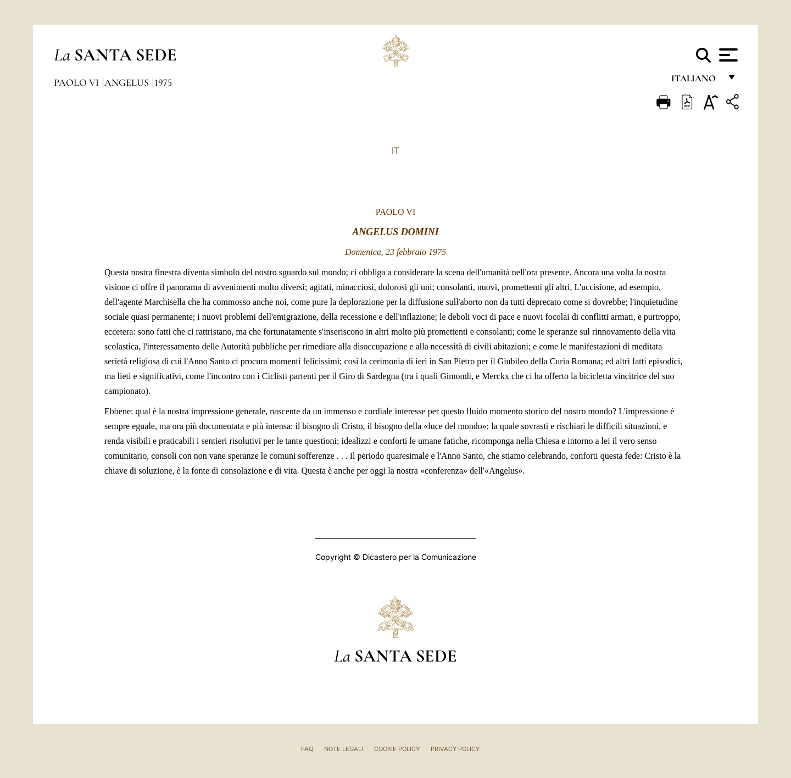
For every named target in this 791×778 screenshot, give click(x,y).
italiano (695, 81)
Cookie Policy (397, 749)
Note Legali (343, 749)
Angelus (127, 82)
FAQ (307, 749)
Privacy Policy (455, 749)
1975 (163, 82)
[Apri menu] (727, 55)
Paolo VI (77, 82)
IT (395, 150)
